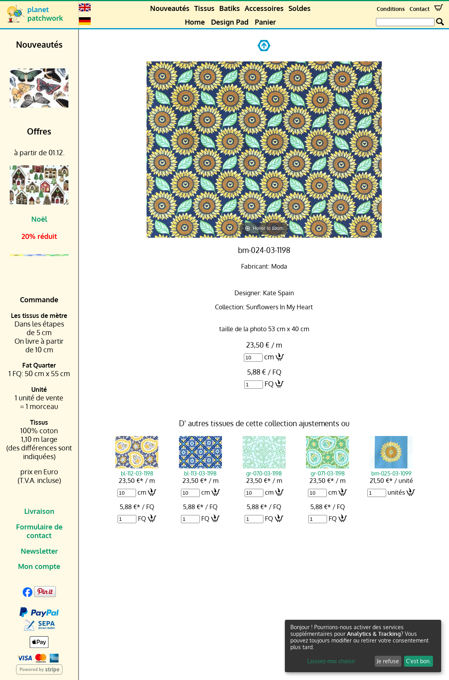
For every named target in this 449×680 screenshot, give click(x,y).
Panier (265, 22)
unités (396, 492)
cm (269, 356)
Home (195, 22)
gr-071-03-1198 (327, 470)
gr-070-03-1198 (264, 470)
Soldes (299, 8)
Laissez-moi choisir (331, 661)
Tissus (204, 8)
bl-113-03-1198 (200, 470)
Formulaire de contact (39, 531)
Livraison (39, 511)
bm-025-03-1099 (391, 470)
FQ (269, 383)
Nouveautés (170, 8)
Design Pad (230, 22)
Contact (419, 8)
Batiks (229, 8)
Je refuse (388, 661)
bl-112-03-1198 (136, 470)
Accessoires (264, 8)
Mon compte (39, 566)
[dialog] (363, 646)
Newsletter (39, 551)
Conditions (391, 8)
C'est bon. (418, 661)
